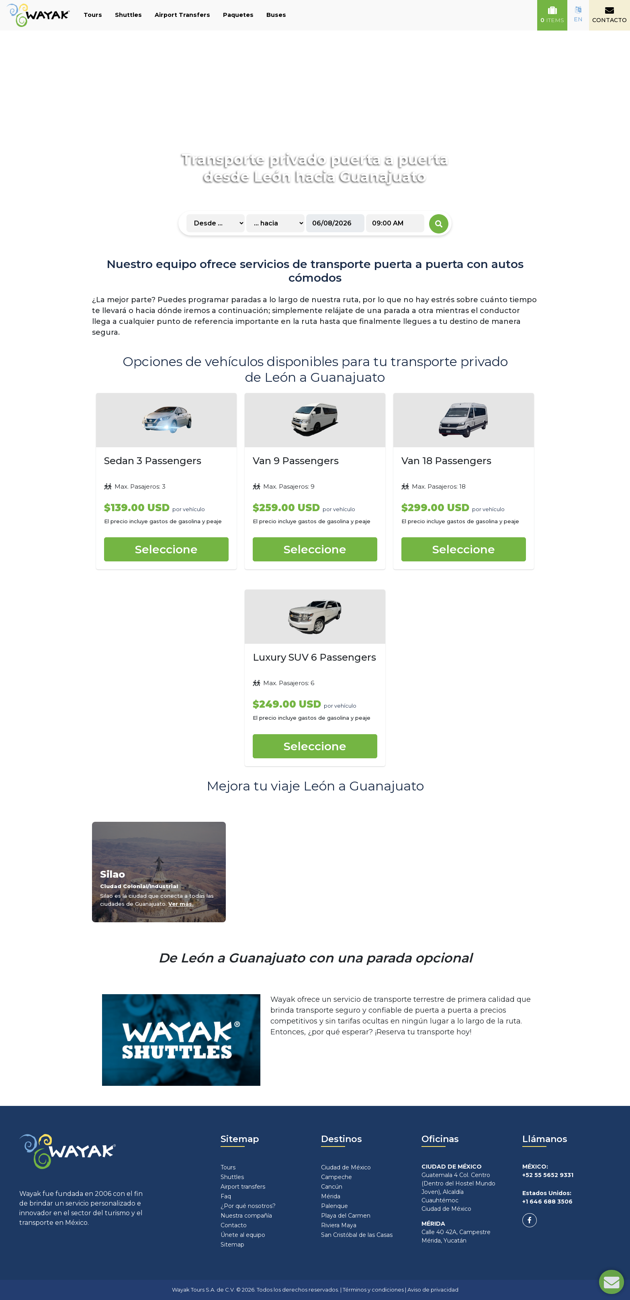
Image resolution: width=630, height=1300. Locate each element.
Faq (226, 1196)
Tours (93, 14)
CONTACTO (609, 15)
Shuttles (128, 14)
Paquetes (238, 14)
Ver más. (181, 904)
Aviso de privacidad (432, 1289)
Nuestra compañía (246, 1215)
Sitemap (232, 1244)
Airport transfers (243, 1186)
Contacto (234, 1225)
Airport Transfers (182, 14)
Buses (276, 14)
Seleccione (166, 549)
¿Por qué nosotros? (248, 1206)
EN (578, 14)
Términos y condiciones (373, 1289)
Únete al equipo (243, 1235)
